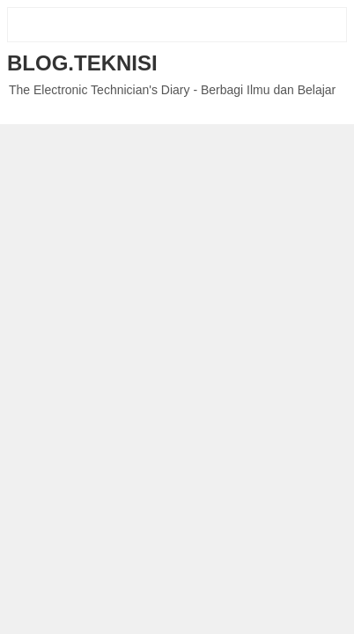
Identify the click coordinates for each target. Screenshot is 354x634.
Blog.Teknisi (82, 63)
